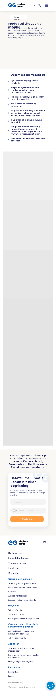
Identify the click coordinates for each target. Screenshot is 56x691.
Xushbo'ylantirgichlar (17, 596)
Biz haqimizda (15, 553)
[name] (28, 502)
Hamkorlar (13, 568)
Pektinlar (12, 591)
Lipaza (11, 676)
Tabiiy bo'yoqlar (15, 610)
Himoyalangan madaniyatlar (20, 661)
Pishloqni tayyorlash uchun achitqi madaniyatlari (23, 656)
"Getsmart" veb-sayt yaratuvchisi (21, 687)
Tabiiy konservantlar (17, 638)
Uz (31, 5)
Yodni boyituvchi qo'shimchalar (22, 583)
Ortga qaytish (17, 18)
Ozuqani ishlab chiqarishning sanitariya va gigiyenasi (21, 632)
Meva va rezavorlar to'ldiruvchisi (22, 587)
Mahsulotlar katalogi (18, 558)
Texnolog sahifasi (17, 563)
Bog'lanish (27, 519)
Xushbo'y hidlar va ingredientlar (22, 600)
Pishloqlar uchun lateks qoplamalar (23, 618)
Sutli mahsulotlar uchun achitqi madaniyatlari (22, 649)
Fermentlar (13, 672)
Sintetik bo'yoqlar (16, 614)
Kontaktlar (13, 573)
